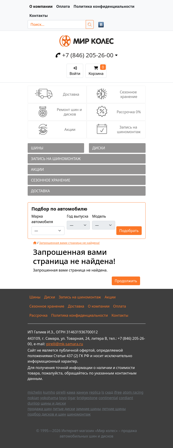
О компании (41, 6)
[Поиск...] (57, 24)
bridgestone (87, 397)
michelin (35, 392)
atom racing (133, 392)
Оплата (63, 6)
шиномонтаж (78, 414)
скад (109, 392)
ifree (118, 392)
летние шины (114, 408)
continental (108, 397)
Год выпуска (77, 216)
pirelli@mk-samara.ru (64, 343)
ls (102, 392)
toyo (63, 397)
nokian (33, 397)
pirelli (61, 392)
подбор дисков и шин (47, 414)
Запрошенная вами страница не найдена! (69, 243)
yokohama (49, 397)
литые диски (64, 408)
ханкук (82, 392)
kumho (49, 392)
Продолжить (126, 280)
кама (71, 392)
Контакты (38, 15)
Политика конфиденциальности (104, 6)
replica (95, 392)
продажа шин (40, 408)
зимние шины (88, 408)
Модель (99, 216)
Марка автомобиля (42, 219)
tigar (72, 397)
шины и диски (53, 403)
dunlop (34, 403)
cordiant (126, 397)
